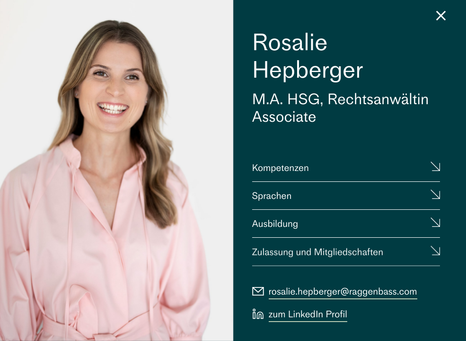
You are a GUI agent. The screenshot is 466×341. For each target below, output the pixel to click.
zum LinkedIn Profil (308, 314)
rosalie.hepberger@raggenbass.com (343, 291)
